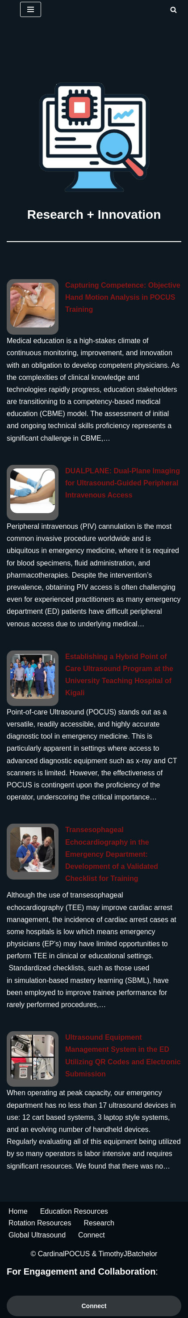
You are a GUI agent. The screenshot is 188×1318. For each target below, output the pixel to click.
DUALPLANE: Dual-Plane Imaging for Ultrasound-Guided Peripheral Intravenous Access (122, 483)
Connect (91, 1235)
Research (99, 1223)
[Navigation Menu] (30, 9)
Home (18, 1211)
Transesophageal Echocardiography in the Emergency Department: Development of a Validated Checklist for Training (111, 854)
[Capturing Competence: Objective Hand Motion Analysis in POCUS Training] (32, 305)
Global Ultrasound (37, 1235)
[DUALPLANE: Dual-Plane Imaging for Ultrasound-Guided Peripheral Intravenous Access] (32, 490)
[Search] (173, 9)
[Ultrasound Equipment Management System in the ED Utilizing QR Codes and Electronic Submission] (32, 1057)
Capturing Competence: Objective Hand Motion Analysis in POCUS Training (122, 297)
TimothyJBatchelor (128, 1254)
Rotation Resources (39, 1223)
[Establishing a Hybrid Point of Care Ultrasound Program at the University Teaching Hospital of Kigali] (32, 676)
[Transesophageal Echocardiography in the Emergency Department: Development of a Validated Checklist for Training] (32, 849)
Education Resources (74, 1211)
